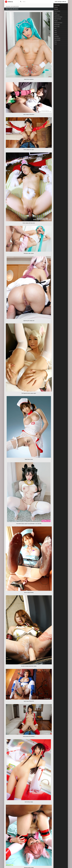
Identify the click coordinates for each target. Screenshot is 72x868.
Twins (55, 30)
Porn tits (56, 7)
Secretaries (56, 36)
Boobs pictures (57, 11)
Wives (55, 42)
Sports (55, 32)
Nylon (55, 28)
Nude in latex (56, 26)
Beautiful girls (57, 24)
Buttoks (55, 13)
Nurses (55, 34)
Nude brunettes (57, 40)
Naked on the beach (58, 22)
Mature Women (57, 38)
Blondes (55, 20)
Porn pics (56, 9)
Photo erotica (56, 5)
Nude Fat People (57, 18)
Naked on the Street (58, 16)
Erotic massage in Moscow (60, 1)
